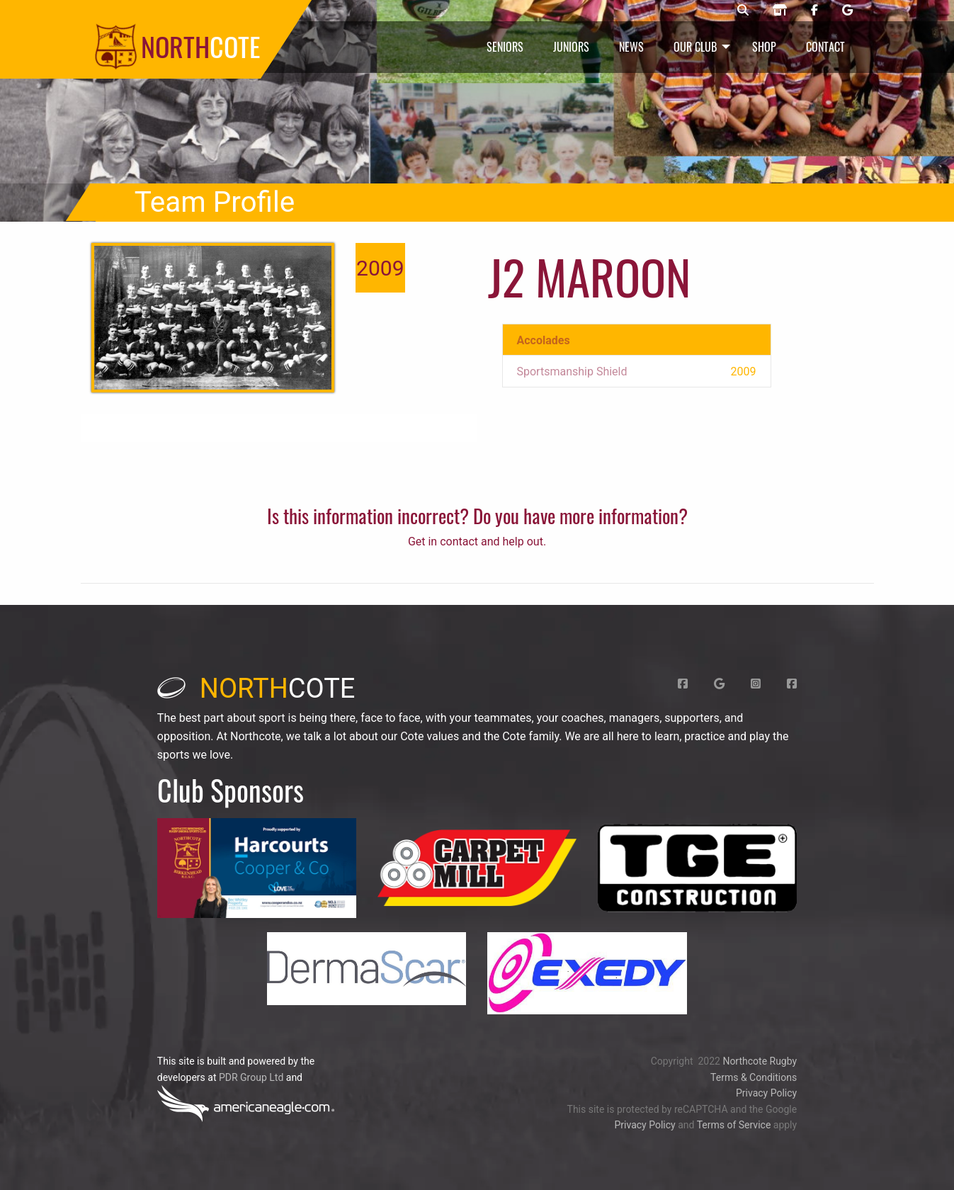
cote (256, 688)
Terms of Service (734, 1124)
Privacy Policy (766, 1093)
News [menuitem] (631, 46)
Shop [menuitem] (764, 46)
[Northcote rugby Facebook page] (814, 10)
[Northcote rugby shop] (779, 10)
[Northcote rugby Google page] (847, 10)
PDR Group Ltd (251, 1077)
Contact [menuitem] (825, 46)
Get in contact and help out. (477, 541)
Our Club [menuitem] (695, 46)
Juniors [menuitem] (571, 46)
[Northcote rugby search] (743, 10)
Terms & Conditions (753, 1077)
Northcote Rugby (759, 1061)
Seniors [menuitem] (505, 46)
